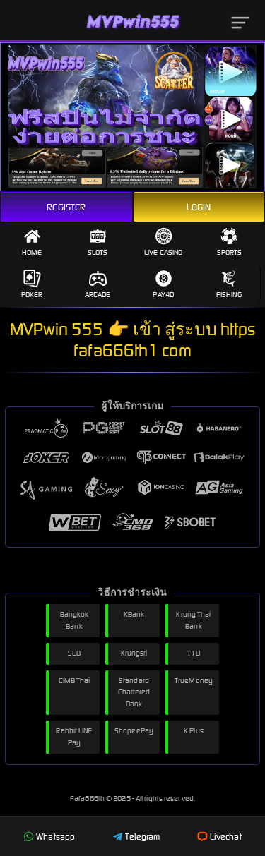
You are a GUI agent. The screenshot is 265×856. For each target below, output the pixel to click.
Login (199, 207)
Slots (98, 242)
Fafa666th (88, 798)
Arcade (98, 284)
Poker (32, 284)
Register (66, 207)
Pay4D (163, 284)
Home (32, 242)
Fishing (229, 284)
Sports (229, 242)
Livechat (219, 836)
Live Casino (163, 242)
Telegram (136, 836)
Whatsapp (49, 836)
